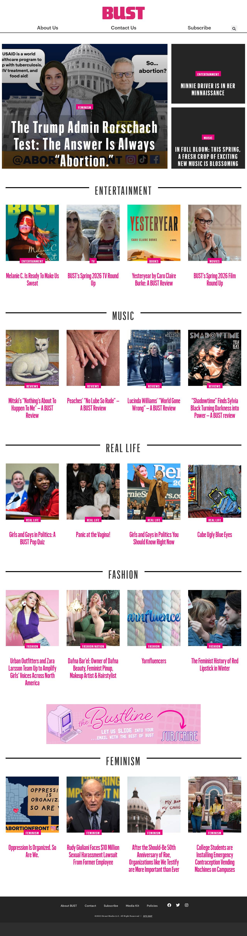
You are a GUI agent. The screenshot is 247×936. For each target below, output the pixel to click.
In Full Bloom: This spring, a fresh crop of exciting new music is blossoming (208, 155)
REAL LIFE (123, 445)
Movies (215, 260)
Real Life (32, 519)
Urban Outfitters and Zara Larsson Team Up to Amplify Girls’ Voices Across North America (32, 670)
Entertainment (208, 73)
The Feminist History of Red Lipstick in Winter (214, 663)
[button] (234, 28)
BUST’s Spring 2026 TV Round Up (93, 278)
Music (208, 137)
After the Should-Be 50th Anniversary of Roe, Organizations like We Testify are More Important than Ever (154, 856)
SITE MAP (147, 916)
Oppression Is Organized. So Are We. (32, 849)
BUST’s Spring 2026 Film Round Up (215, 278)
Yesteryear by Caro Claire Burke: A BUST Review (154, 278)
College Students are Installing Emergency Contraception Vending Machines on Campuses (215, 856)
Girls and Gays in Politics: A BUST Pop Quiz (32, 536)
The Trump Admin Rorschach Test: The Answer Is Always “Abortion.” (85, 140)
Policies (152, 906)
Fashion (123, 572)
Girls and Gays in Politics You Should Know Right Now (153, 536)
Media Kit (132, 906)
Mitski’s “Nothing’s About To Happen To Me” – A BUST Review (32, 406)
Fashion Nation (93, 646)
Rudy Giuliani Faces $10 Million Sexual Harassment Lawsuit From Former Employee (93, 853)
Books (154, 260)
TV (93, 260)
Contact (90, 906)
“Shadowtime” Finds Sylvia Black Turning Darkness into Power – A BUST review (215, 406)
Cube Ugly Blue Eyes (214, 532)
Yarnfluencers (154, 659)
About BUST (69, 906)
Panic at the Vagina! (93, 532)
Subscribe (111, 906)
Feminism (84, 107)
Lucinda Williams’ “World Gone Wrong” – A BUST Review (154, 403)
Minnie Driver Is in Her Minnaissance (208, 88)
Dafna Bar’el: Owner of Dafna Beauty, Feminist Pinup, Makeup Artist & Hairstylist (93, 666)
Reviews (32, 385)
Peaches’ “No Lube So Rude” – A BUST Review (93, 403)
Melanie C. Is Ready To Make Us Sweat (32, 278)
